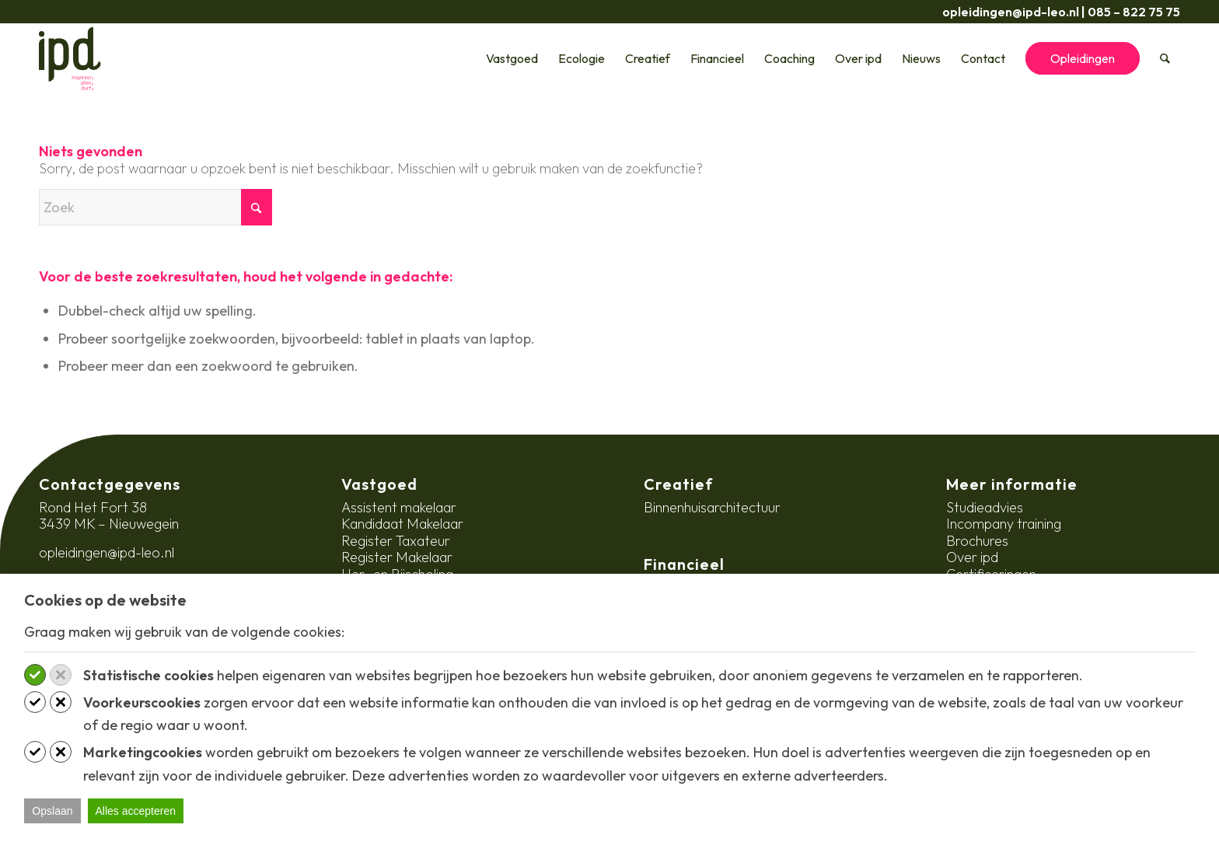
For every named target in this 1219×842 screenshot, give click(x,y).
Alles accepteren (136, 811)
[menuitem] (513, 58)
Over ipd (972, 557)
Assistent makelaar (398, 507)
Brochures (977, 541)
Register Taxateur (395, 541)
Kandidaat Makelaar (402, 524)
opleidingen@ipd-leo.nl (1010, 11)
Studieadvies (984, 507)
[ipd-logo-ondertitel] (70, 58)
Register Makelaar (396, 557)
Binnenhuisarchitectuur (712, 507)
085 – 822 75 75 (1134, 11)
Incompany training (1003, 524)
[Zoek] (1166, 58)
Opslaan (52, 811)
